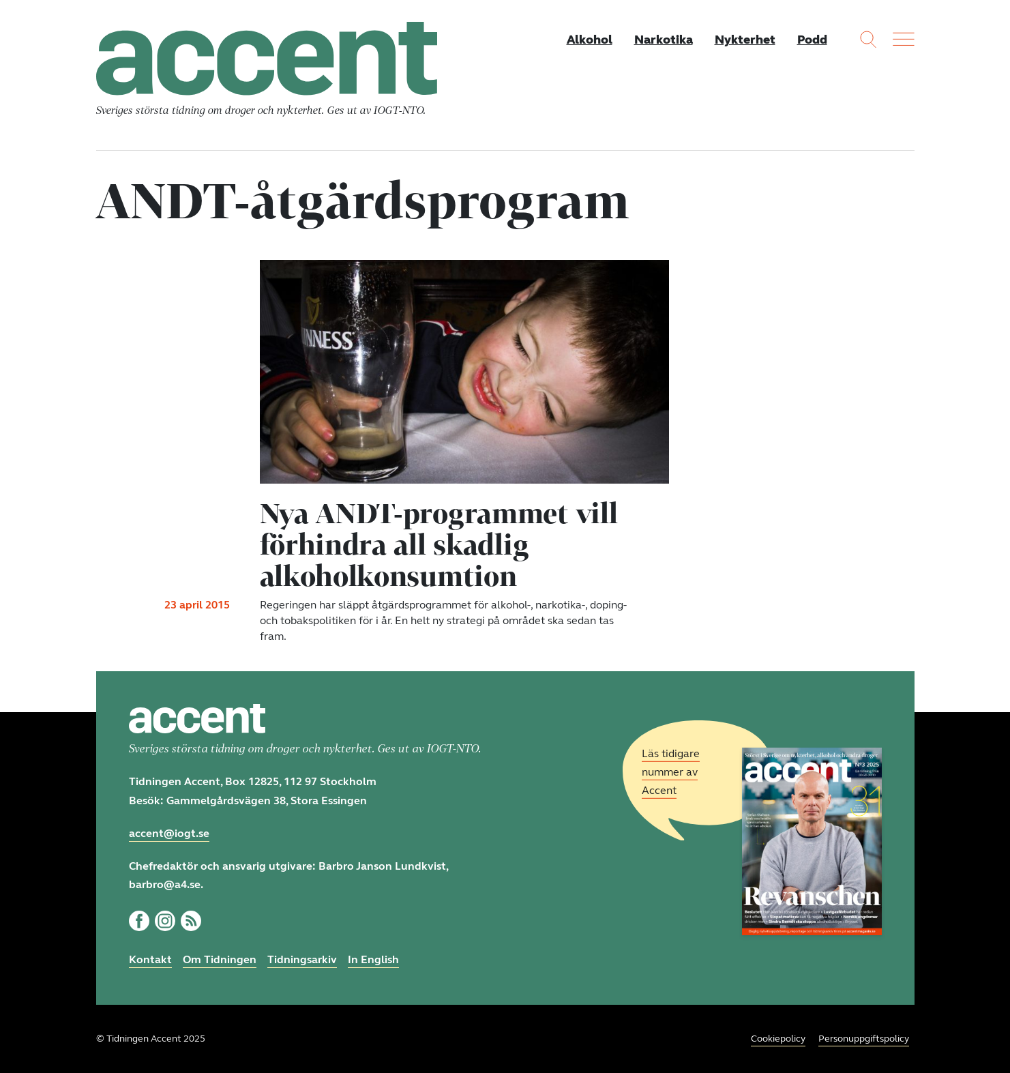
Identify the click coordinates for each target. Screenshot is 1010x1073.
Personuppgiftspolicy (863, 1038)
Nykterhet (745, 39)
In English (373, 959)
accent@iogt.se (169, 833)
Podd (812, 39)
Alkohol (589, 39)
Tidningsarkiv (302, 959)
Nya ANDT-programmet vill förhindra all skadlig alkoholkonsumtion (439, 544)
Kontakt (150, 959)
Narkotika (663, 39)
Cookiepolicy (778, 1038)
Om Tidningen (219, 959)
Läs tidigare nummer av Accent (671, 772)
